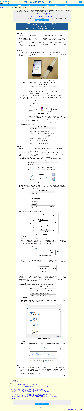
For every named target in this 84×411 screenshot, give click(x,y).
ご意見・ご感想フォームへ (42, 20)
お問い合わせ (65, 5)
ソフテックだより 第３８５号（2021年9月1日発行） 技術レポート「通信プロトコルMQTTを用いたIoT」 (29, 389)
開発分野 (28, 5)
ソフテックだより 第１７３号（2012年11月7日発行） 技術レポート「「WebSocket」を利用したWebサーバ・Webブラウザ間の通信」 (34, 396)
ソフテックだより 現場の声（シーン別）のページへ (42, 16)
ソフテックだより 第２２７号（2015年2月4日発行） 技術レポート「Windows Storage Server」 (27, 395)
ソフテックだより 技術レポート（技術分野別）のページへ (42, 14)
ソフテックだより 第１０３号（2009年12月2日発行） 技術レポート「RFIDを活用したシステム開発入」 (29, 390)
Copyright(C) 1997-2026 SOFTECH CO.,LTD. (76, 409)
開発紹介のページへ (14, 381)
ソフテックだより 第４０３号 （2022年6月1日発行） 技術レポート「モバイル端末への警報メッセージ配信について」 (31, 388)
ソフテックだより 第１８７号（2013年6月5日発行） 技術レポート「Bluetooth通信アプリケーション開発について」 (31, 394)
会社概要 (56, 5)
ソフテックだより (37, 5)
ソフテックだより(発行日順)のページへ (18, 398)
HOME (19, 5)
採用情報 (47, 5)
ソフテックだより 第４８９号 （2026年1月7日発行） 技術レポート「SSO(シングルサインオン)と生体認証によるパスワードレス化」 (34, 386)
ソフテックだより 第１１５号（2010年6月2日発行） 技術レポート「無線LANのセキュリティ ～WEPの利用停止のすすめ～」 (32, 391)
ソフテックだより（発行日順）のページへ (42, 13)
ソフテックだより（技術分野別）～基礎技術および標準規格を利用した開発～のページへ (26, 384)
